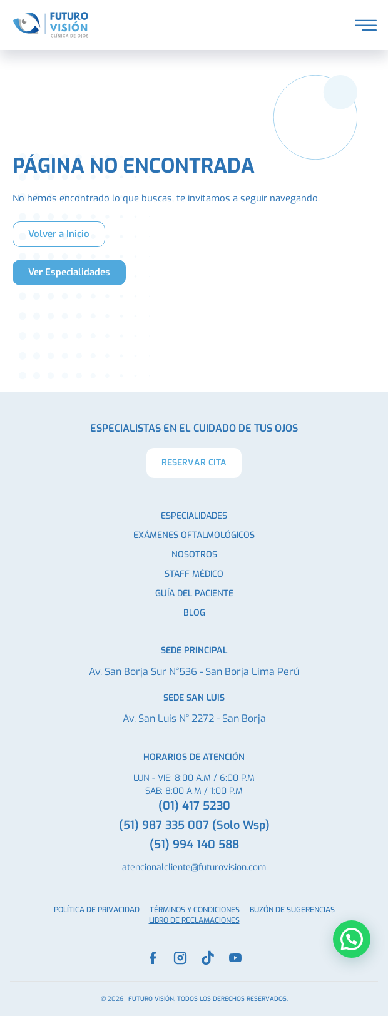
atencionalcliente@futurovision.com (194, 867)
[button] (351, 939)
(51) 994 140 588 (194, 844)
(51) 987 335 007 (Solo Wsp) (194, 825)
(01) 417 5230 (194, 805)
